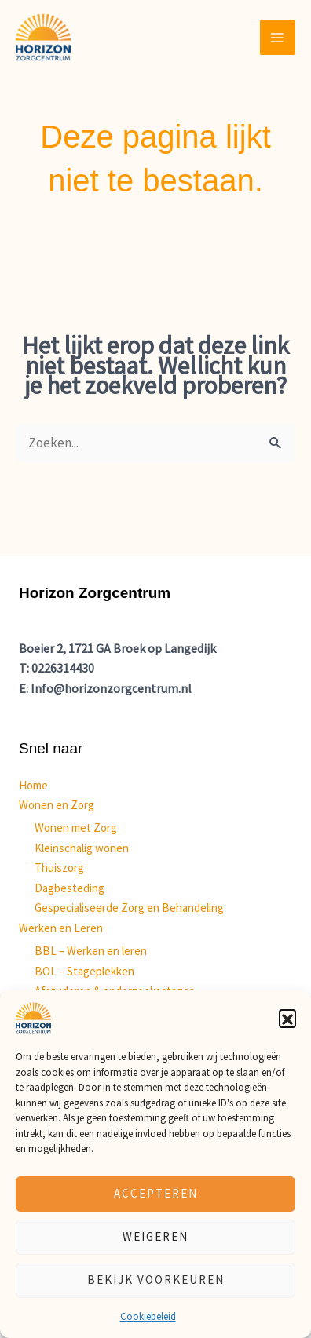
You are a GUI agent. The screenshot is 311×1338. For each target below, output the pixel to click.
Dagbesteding (69, 887)
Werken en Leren (61, 928)
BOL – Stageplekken (84, 971)
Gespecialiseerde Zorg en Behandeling (129, 907)
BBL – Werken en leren (91, 950)
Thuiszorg (59, 867)
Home (33, 785)
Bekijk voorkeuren (156, 1279)
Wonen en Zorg (56, 804)
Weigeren (155, 1236)
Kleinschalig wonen (82, 847)
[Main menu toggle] (278, 38)
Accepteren (156, 1193)
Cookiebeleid (148, 1316)
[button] (287, 1018)
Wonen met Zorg (76, 827)
